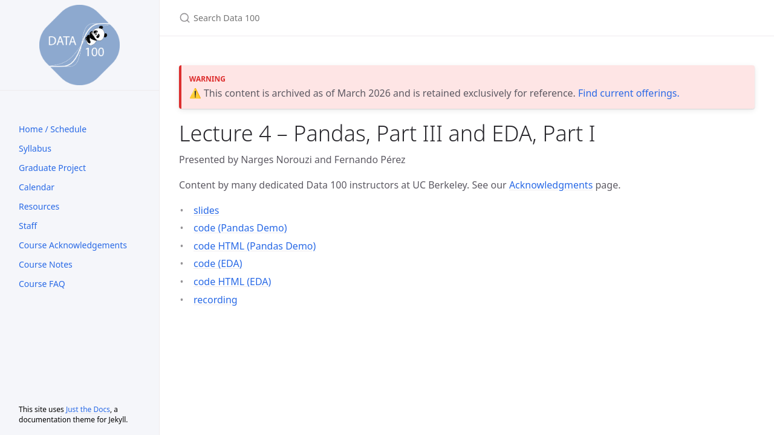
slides (206, 210)
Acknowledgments (551, 185)
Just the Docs (88, 409)
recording (216, 299)
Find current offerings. (629, 93)
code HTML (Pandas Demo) (255, 246)
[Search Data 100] (322, 18)
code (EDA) (218, 263)
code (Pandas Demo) (240, 227)
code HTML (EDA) (232, 281)
